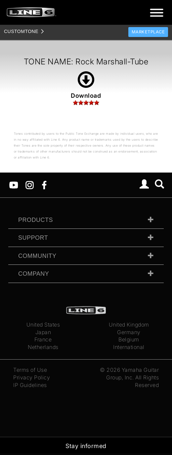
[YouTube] (13, 184)
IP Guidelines (30, 385)
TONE (21, 31)
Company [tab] (33, 273)
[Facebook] (44, 184)
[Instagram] (29, 184)
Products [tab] (35, 220)
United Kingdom (129, 324)
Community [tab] (37, 256)
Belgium (128, 339)
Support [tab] (33, 237)
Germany (129, 332)
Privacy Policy (31, 377)
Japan (43, 332)
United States (43, 324)
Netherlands (43, 347)
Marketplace (148, 31)
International (129, 347)
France (43, 339)
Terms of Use (30, 370)
